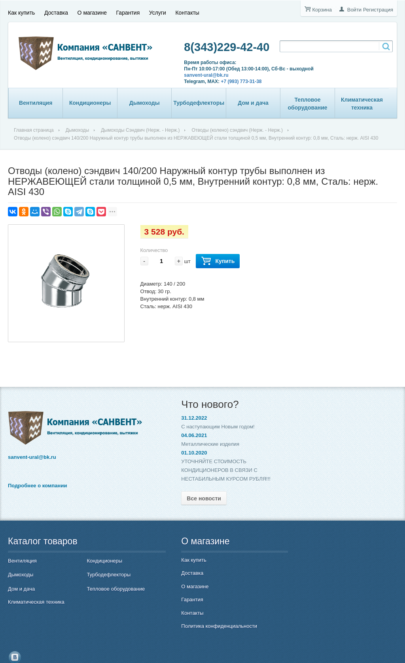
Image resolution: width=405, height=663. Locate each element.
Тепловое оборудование (307, 104)
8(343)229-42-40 (217, 47)
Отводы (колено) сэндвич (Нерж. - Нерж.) (237, 130)
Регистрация (378, 10)
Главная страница (34, 130)
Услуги (157, 11)
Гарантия (128, 11)
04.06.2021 (167, 435)
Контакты (187, 11)
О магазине (92, 11)
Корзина (322, 10)
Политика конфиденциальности (192, 626)
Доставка (56, 11)
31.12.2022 (167, 418)
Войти (354, 10)
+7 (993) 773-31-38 (231, 81)
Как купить (21, 11)
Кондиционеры (90, 103)
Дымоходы (144, 103)
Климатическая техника (362, 104)
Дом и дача (253, 103)
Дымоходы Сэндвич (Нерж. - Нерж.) (140, 130)
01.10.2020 (167, 453)
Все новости (176, 498)
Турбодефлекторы (198, 103)
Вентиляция (35, 103)
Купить (218, 261)
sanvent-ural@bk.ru (196, 75)
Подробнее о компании (37, 483)
